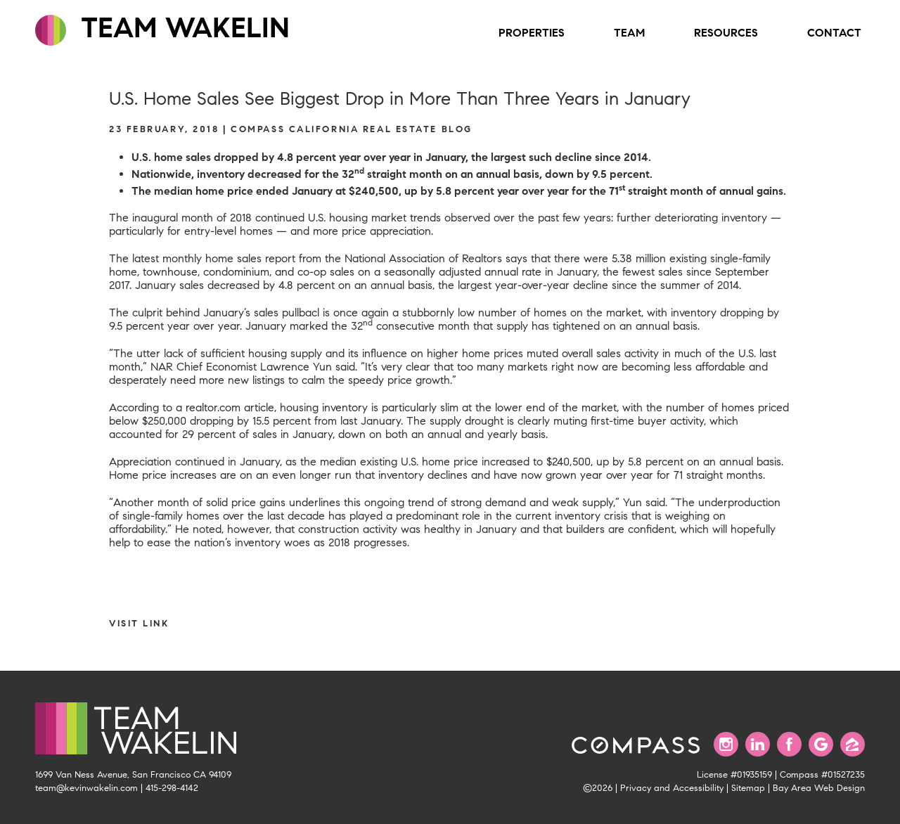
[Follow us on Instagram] (726, 744)
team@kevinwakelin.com (86, 788)
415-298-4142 (172, 788)
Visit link (139, 623)
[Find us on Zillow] (852, 744)
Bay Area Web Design (819, 788)
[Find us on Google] (821, 744)
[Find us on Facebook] (789, 744)
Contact (834, 32)
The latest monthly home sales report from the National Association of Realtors (305, 258)
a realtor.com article (225, 407)
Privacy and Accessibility (672, 788)
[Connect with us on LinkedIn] (757, 744)
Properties (532, 32)
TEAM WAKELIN (162, 28)
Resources (726, 32)
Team (629, 32)
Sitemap (748, 788)
